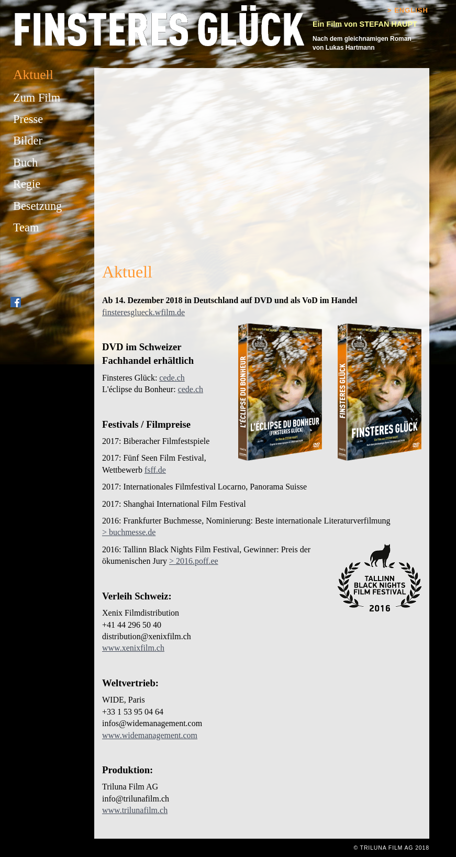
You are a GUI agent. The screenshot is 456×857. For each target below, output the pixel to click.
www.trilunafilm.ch (135, 810)
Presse (28, 119)
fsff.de (155, 469)
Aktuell (33, 74)
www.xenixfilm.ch (133, 647)
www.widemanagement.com (149, 735)
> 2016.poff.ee (193, 561)
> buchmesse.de (128, 532)
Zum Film (36, 97)
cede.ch (171, 377)
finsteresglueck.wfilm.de (143, 312)
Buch (25, 162)
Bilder (27, 140)
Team (26, 227)
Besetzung (37, 206)
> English (407, 10)
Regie (26, 184)
